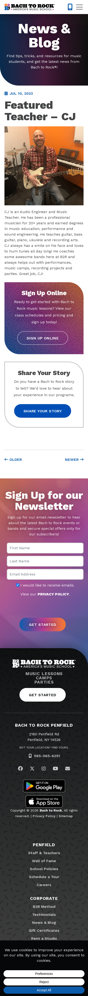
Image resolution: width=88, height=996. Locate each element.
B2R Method (44, 906)
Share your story (42, 411)
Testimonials (44, 914)
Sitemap (66, 816)
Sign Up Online (43, 338)
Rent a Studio (44, 938)
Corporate (44, 898)
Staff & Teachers (44, 853)
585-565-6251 (47, 756)
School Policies (44, 869)
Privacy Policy (44, 816)
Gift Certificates (44, 930)
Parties (44, 682)
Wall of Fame (44, 861)
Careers (44, 885)
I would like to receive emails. (45, 585)
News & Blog (44, 922)
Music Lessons (44, 674)
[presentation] (44, 607)
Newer (74, 459)
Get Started (42, 695)
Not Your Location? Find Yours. (44, 747)
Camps (44, 678)
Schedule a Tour (44, 877)
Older (13, 459)
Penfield (44, 844)
